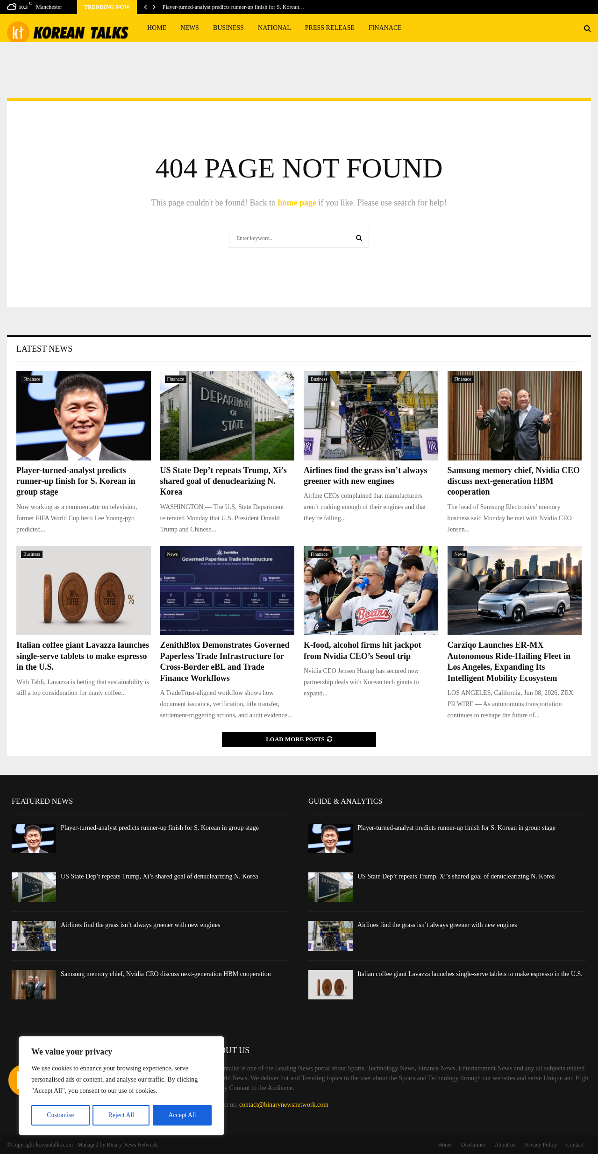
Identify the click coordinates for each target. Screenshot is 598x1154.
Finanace (385, 27)
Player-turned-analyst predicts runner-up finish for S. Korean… (234, 7)
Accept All (182, 1115)
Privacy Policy (540, 1144)
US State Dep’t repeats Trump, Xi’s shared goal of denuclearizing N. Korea (223, 481)
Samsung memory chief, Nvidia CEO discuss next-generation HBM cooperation (514, 481)
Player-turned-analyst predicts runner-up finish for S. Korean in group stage (75, 481)
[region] (121, 1086)
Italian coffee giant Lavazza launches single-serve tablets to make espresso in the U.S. (82, 656)
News (189, 27)
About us (505, 1144)
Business (228, 27)
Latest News (44, 349)
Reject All (121, 1115)
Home (156, 27)
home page (297, 202)
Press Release (330, 27)
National (274, 27)
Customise (60, 1115)
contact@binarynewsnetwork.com (283, 1104)
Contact (575, 1144)
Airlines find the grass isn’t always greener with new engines (141, 924)
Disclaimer (473, 1144)
